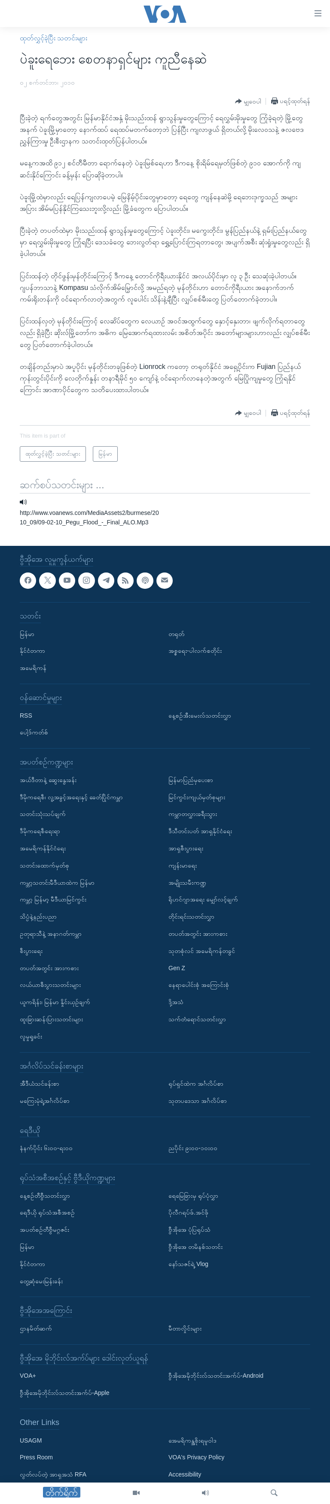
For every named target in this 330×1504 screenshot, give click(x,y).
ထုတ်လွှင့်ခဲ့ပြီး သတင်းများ (53, 38)
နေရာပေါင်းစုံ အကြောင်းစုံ (198, 984)
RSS (26, 715)
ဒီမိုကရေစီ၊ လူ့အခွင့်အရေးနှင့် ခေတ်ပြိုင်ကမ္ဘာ (71, 796)
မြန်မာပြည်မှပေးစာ (190, 779)
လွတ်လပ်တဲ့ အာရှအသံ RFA (53, 1474)
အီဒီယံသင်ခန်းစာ (39, 1083)
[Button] (248, 101)
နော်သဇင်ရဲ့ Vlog (188, 1263)
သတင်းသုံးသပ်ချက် (43, 813)
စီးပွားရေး (31, 950)
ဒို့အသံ (175, 1002)
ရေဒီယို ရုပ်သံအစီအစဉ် (47, 1212)
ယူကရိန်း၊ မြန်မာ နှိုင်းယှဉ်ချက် (55, 1002)
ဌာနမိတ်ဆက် (36, 1328)
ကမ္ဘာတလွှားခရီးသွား (192, 813)
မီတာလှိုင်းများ (185, 1328)
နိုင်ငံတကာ (32, 650)
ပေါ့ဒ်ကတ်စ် (34, 732)
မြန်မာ (27, 633)
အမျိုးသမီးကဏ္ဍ (187, 882)
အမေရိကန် (33, 667)
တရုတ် (176, 633)
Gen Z (176, 967)
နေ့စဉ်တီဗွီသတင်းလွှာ (45, 1195)
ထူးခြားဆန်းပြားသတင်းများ (51, 1019)
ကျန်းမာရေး (182, 865)
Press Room (36, 1457)
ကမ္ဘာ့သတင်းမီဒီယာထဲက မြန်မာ (57, 882)
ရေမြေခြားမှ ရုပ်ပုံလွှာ (193, 1195)
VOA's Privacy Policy (196, 1457)
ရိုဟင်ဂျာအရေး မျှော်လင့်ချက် (203, 899)
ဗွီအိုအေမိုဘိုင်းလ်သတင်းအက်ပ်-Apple (64, 1392)
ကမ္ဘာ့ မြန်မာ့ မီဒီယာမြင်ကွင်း (53, 899)
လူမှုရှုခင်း (31, 1036)
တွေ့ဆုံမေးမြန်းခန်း (41, 1281)
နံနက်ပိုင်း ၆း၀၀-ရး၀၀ (46, 1148)
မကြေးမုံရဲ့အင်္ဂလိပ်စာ (45, 1100)
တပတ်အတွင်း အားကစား (49, 967)
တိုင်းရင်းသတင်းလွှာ (191, 916)
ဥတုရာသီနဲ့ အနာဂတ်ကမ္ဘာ (51, 933)
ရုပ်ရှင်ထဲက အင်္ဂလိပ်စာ (195, 1083)
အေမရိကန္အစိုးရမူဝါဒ (192, 1440)
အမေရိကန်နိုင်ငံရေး (43, 848)
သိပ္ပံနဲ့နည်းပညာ (38, 916)
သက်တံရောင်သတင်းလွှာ (197, 1019)
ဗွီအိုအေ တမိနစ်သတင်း (195, 1246)
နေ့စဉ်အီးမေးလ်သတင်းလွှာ (199, 715)
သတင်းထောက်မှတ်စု (44, 865)
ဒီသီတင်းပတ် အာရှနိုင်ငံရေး (200, 831)
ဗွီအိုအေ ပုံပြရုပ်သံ (189, 1229)
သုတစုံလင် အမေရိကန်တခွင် (201, 950)
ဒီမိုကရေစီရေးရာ (40, 831)
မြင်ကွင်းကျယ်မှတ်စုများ (196, 796)
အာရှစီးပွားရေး (185, 848)
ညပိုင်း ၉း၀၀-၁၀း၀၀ (192, 1148)
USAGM (31, 1440)
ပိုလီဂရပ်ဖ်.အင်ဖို (188, 1212)
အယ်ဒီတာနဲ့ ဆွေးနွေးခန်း (48, 779)
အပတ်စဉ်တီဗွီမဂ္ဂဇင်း (44, 1229)
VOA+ (28, 1375)
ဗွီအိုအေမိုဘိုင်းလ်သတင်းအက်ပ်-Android (215, 1375)
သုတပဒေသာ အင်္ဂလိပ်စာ (197, 1100)
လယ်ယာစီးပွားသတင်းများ (50, 984)
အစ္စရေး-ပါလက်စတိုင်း (195, 650)
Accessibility (184, 1474)
